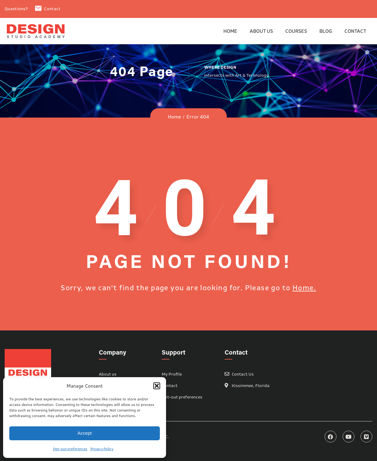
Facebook (330, 436)
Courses (296, 31)
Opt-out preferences (70, 448)
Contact (47, 8)
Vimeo (366, 436)
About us (261, 31)
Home (230, 31)
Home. (304, 287)
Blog (325, 31)
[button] (157, 386)
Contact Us (243, 374)
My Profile (172, 374)
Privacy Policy (101, 448)
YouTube (348, 436)
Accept (84, 433)
